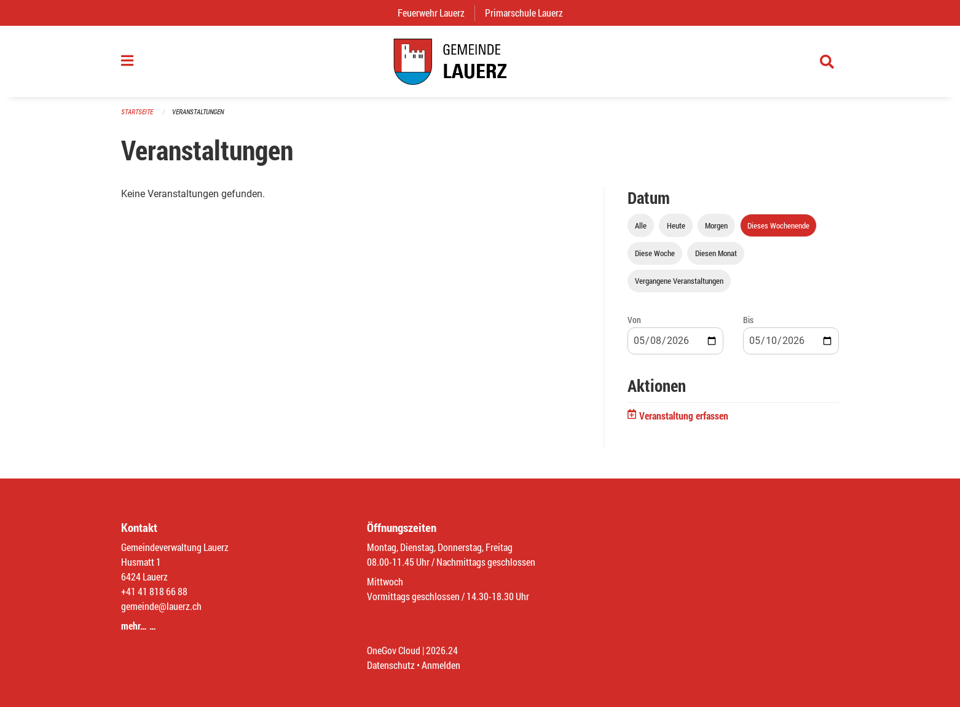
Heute (676, 225)
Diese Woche (655, 253)
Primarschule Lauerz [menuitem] (529, 12)
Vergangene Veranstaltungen (679, 281)
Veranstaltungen (198, 111)
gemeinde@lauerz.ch (161, 606)
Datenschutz (391, 664)
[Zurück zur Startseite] (480, 61)
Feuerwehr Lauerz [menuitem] (436, 12)
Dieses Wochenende (778, 225)
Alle (641, 225)
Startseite (137, 111)
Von (634, 320)
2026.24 (442, 650)
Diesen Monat (716, 253)
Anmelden (441, 664)
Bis (748, 320)
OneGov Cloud (393, 650)
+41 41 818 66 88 (154, 591)
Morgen (716, 225)
